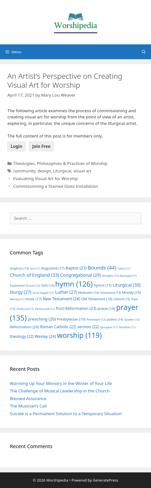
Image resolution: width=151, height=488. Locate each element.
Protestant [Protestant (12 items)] (96, 319)
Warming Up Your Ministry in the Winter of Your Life (61, 383)
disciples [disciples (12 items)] (110, 275)
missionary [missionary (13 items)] (110, 293)
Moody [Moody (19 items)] (131, 292)
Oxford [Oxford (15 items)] (121, 299)
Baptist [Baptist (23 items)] (75, 268)
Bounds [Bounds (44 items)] (101, 267)
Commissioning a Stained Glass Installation (55, 186)
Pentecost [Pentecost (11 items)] (25, 309)
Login (16, 146)
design (44, 171)
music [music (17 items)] (33, 299)
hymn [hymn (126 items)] (73, 284)
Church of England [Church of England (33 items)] (34, 275)
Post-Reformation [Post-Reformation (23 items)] (76, 308)
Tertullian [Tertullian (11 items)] (127, 327)
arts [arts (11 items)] (35, 268)
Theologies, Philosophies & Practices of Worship (60, 163)
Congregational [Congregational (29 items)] (80, 275)
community (24, 171)
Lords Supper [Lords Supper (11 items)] (43, 293)
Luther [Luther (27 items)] (66, 292)
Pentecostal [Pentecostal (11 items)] (45, 309)
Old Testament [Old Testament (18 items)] (96, 299)
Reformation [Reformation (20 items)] (24, 326)
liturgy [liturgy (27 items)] (20, 292)
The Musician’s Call (28, 406)
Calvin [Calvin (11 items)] (123, 268)
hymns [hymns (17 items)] (102, 285)
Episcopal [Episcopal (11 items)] (128, 275)
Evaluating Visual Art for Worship (45, 178)
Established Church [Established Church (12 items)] (25, 285)
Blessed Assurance (28, 398)
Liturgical (62, 171)
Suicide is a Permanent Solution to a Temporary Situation (66, 413)
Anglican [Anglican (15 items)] (19, 268)
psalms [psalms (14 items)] (115, 319)
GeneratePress (105, 480)
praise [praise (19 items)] (106, 308)
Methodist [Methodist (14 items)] (88, 293)
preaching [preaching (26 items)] (42, 319)
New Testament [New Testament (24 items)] (61, 298)
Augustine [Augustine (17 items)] (53, 268)
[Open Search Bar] (143, 51)
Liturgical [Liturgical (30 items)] (126, 285)
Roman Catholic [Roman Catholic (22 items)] (58, 326)
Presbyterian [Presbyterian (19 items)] (71, 319)
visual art (82, 171)
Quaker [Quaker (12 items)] (131, 319)
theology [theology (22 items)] (22, 336)
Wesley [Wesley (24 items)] (45, 336)
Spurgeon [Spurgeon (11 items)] (108, 327)
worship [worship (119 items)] (79, 335)
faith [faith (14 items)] (47, 285)
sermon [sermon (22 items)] (88, 326)
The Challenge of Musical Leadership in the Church (60, 391)
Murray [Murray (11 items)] (17, 299)
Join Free (41, 146)
